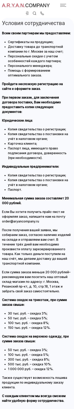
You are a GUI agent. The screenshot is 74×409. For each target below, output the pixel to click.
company (26, 5)
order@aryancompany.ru (20, 221)
